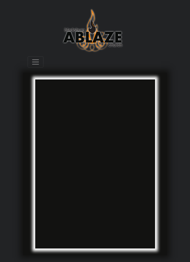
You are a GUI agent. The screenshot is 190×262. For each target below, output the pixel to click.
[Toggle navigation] (35, 62)
